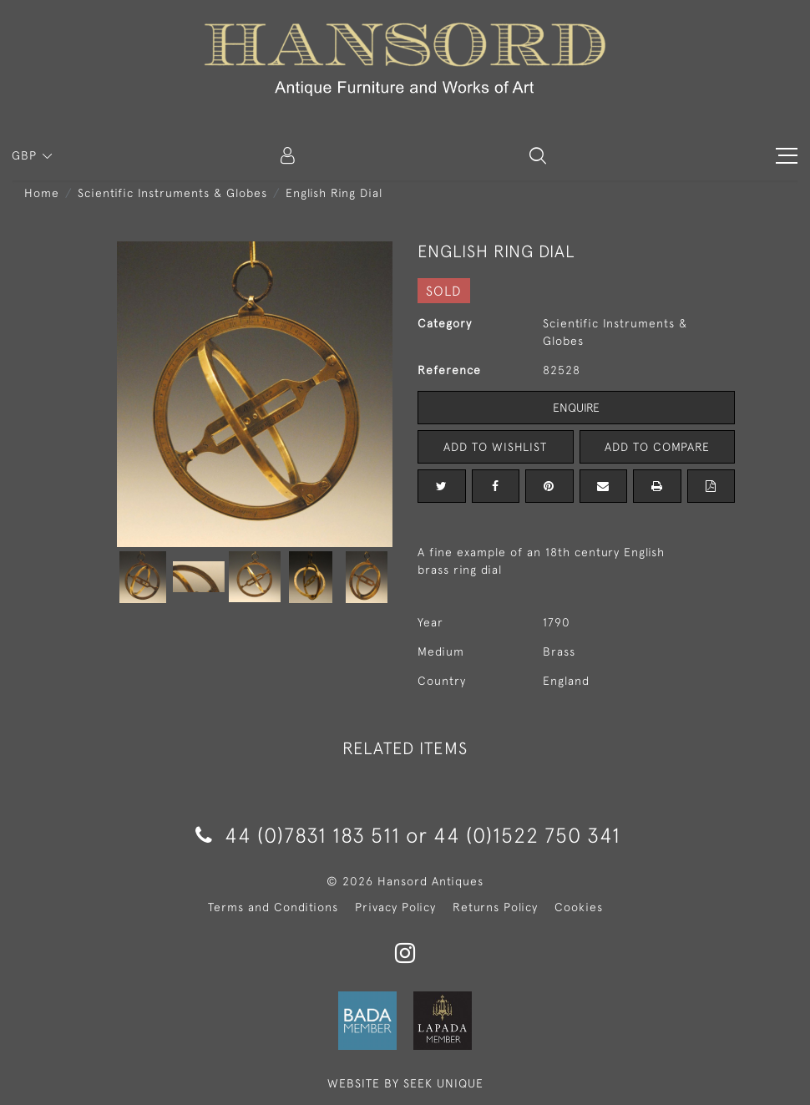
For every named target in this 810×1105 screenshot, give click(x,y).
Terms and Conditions (273, 907)
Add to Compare (657, 447)
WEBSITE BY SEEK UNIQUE (405, 1083)
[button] (537, 155)
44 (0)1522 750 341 (526, 835)
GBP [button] (26, 155)
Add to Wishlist (495, 447)
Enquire (576, 407)
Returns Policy (495, 907)
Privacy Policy (395, 907)
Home (41, 193)
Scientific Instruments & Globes (172, 193)
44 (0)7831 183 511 (298, 835)
